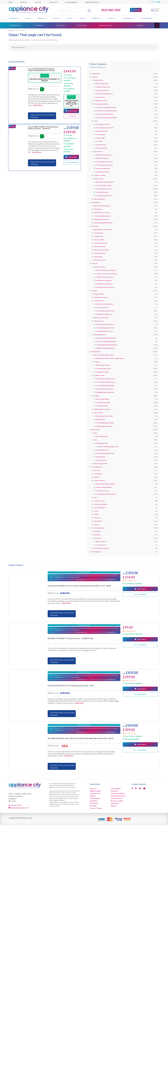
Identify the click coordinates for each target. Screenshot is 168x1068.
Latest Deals (82, 25)
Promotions (94, 803)
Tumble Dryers (99, 301)
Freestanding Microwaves (104, 165)
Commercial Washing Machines (106, 341)
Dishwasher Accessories (102, 212)
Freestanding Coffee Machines (106, 494)
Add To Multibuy (73, 116)
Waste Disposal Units (100, 463)
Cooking (28, 18)
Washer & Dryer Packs (101, 318)
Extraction (57, 18)
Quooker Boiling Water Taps (105, 453)
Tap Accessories (101, 460)
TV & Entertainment (147, 18)
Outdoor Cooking (99, 175)
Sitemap (113, 806)
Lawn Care (97, 518)
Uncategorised (96, 552)
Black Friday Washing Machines (106, 338)
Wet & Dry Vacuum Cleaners (105, 287)
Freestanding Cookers (101, 104)
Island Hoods (98, 257)
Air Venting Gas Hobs (103, 124)
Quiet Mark (115, 803)
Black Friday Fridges (102, 399)
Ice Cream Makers (100, 508)
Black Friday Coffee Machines (105, 484)
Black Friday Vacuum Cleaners (106, 270)
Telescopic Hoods (99, 260)
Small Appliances (129, 18)
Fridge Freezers (99, 375)
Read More (37, 105)
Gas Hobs (99, 141)
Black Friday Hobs (102, 131)
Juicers (96, 511)
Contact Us (53, 2)
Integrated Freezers (102, 372)
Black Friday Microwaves (104, 155)
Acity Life (38, 2)
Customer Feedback (118, 793)
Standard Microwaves (103, 172)
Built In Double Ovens (103, 87)
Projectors (97, 531)
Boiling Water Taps (102, 443)
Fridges (96, 396)
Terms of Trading (96, 808)
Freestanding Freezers (103, 368)
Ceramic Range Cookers (104, 185)
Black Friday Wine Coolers (104, 416)
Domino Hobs (100, 138)
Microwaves (98, 151)
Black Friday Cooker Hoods (102, 229)
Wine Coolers (98, 413)
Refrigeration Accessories (102, 409)
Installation (39, 25)
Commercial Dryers (102, 307)
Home (10, 2)
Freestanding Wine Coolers (105, 423)
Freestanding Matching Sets (105, 385)
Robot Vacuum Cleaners (104, 280)
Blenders (97, 477)
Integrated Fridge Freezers (105, 389)
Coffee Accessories (102, 491)
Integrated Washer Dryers (104, 331)
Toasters (97, 524)
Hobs (95, 121)
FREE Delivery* (16, 25)
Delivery (93, 796)
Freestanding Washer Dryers (105, 328)
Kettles (96, 514)
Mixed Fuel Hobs (101, 148)
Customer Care (95, 793)
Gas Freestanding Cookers (104, 114)
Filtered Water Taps (102, 450)
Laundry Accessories (101, 297)
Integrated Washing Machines (105, 348)
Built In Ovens (98, 80)
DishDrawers (98, 209)
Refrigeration (97, 18)
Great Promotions (107, 25)
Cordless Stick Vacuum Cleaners (106, 274)
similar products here (110, 579)
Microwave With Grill (103, 168)
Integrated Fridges (102, 406)
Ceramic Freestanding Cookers (106, 107)
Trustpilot (140, 25)
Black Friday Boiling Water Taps (108, 446)
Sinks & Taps (113, 18)
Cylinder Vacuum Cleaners (104, 277)
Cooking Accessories (101, 100)
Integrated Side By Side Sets (105, 392)
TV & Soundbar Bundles (101, 548)
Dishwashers (42, 18)
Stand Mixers (98, 521)
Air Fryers (97, 470)
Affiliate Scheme (95, 791)
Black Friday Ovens (102, 83)
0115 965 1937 (111, 10)
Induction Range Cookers (104, 195)
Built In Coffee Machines (104, 487)
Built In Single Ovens (102, 90)
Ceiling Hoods (98, 236)
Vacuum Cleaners (99, 267)
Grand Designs (95, 798)
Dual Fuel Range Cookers (104, 189)
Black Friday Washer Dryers (105, 324)
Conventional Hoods (100, 243)
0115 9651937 (58, 577)
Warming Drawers (100, 199)
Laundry (83, 18)
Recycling (61, 25)
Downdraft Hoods (99, 246)
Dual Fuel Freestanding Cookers (106, 111)
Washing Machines (100, 334)
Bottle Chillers (101, 419)
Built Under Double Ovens (104, 94)
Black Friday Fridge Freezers (105, 379)
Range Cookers (99, 179)
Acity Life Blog (116, 789)
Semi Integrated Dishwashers (103, 223)
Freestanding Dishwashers (102, 216)
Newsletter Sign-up (92, 2)
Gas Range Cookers (102, 192)
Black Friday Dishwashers (102, 206)
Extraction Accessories (101, 250)
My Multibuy (136, 10)
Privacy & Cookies (117, 801)
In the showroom (71, 2)
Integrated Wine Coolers (104, 426)
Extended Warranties (118, 796)
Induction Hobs (101, 145)
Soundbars (97, 535)
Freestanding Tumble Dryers (105, 311)
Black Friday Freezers (103, 365)
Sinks (96, 433)
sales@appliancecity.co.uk (81, 579)
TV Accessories (101, 545)
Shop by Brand (14, 18)
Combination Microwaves (104, 162)
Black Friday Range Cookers (105, 182)
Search (89, 10)
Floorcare (70, 18)
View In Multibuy (73, 162)
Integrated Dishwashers (101, 219)
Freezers (97, 362)
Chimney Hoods (99, 240)
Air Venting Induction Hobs (104, 128)
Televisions (97, 538)
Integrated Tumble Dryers (104, 314)
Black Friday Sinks (102, 436)
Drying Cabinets (99, 294)
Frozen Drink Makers (101, 504)
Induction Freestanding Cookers (106, 117)
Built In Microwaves (102, 158)
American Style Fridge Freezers (104, 355)
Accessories (96, 73)
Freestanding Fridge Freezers (106, 382)
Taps (95, 440)
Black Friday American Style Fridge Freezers (110, 358)
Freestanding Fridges (103, 402)
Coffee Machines (99, 480)
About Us (23, 2)
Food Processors (99, 501)
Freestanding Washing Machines (106, 345)
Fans (95, 497)
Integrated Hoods (99, 253)
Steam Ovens (100, 97)
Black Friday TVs (101, 541)
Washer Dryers (99, 321)
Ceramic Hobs (100, 134)
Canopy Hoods (98, 233)
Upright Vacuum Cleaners (104, 284)
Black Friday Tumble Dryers (105, 304)
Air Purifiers (98, 474)
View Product (72, 111)
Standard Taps (100, 457)
